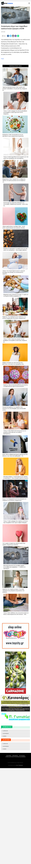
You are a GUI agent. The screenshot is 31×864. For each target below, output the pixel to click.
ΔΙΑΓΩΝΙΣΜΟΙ (6, 764)
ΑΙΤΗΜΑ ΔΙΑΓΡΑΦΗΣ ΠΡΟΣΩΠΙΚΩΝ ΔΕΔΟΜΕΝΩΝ (15, 788)
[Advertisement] (15, 634)
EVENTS (4, 767)
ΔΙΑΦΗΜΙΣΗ (8, 787)
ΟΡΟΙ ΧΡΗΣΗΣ (22, 787)
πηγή (2, 58)
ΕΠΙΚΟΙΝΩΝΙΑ (15, 787)
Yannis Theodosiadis (19, 796)
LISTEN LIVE (5, 762)
